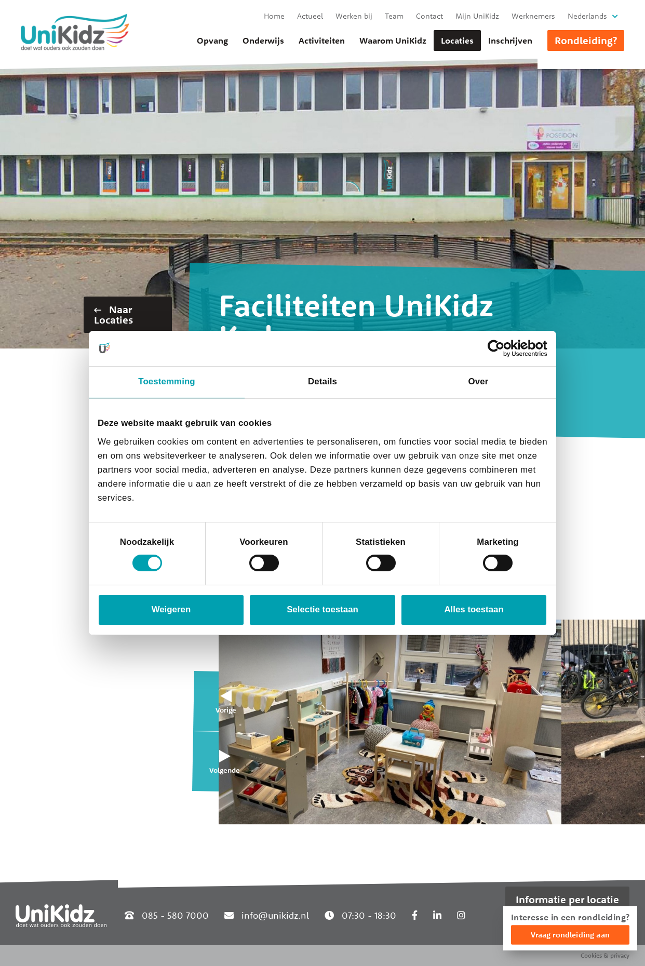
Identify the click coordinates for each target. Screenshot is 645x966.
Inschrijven (510, 40)
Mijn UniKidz (477, 16)
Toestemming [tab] (166, 381)
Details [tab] (322, 381)
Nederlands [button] (587, 16)
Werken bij (353, 16)
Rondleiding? (586, 40)
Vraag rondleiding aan (570, 935)
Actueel (310, 16)
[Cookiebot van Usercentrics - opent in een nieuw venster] (501, 348)
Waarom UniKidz (392, 40)
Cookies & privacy (605, 955)
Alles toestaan (473, 609)
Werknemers (533, 16)
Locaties (457, 40)
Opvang (212, 40)
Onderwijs (263, 40)
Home (274, 16)
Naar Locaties (113, 314)
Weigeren (171, 609)
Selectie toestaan (322, 609)
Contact (429, 16)
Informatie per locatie (567, 899)
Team (394, 16)
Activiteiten (322, 40)
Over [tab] (478, 381)
